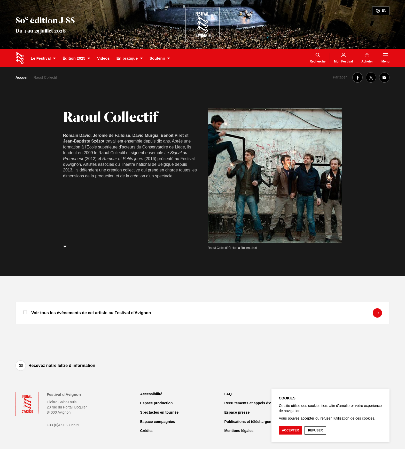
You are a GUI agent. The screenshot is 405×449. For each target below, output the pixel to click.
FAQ (228, 394)
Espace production (156, 403)
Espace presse (237, 412)
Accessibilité (151, 394)
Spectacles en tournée (159, 412)
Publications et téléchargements (252, 422)
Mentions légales (238, 431)
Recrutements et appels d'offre (250, 403)
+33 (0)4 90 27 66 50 (63, 425)
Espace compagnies (157, 422)
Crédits (146, 431)
